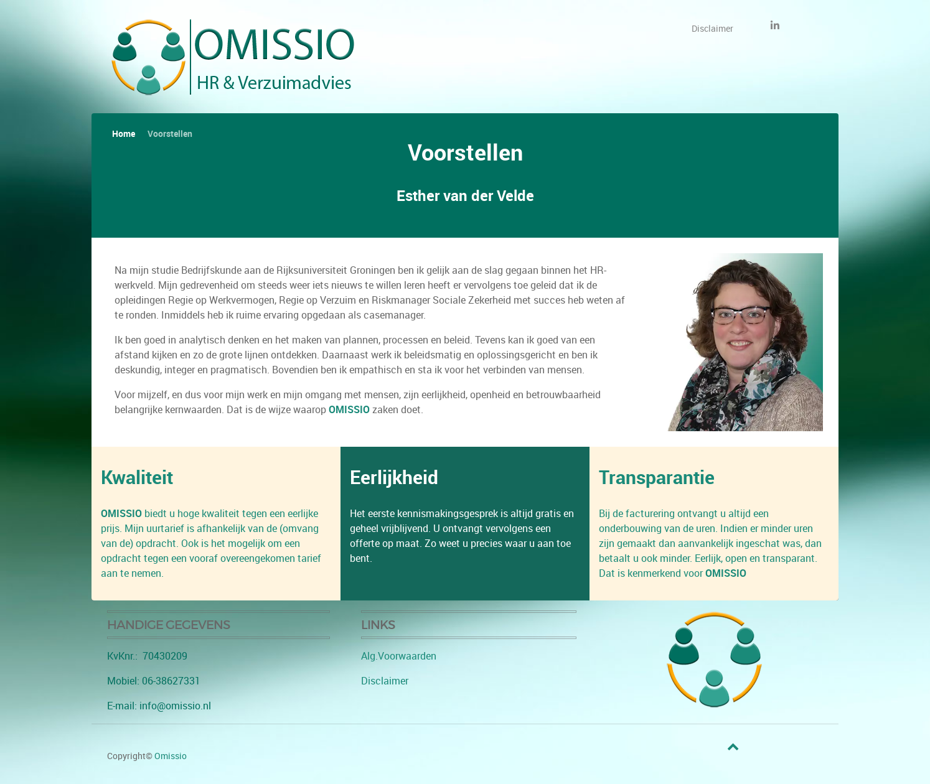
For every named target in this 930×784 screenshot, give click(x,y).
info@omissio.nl (175, 706)
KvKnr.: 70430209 (147, 656)
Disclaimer (384, 681)
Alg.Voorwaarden (398, 656)
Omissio (170, 756)
